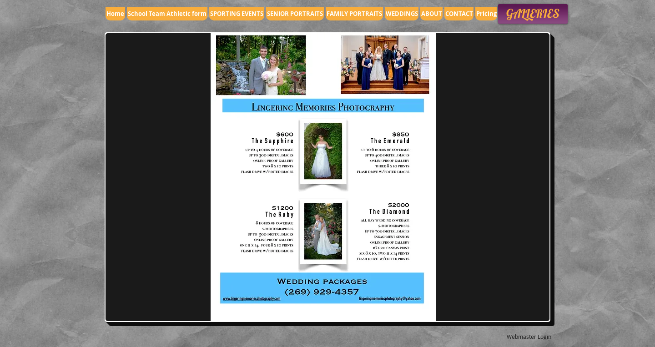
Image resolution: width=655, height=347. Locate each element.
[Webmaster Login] (528, 336)
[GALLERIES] (533, 14)
